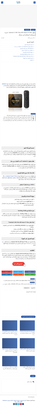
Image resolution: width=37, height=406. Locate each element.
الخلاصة (31, 60)
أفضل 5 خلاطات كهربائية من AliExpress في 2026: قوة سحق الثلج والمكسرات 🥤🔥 (18, 120)
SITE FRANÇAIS (31, 397)
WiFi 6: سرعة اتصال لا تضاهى (27, 50)
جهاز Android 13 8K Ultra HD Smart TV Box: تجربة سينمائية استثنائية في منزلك (27, 333)
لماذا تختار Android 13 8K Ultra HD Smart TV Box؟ (23, 56)
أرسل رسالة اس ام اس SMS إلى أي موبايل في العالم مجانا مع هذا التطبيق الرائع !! (9, 333)
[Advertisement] (18, 16)
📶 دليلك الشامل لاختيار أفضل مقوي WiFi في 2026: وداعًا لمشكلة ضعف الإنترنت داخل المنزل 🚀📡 (18, 117)
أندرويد (33, 29)
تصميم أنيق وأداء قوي (29, 44)
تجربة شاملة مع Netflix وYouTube (26, 54)
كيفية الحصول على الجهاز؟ (28, 58)
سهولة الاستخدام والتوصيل (28, 52)
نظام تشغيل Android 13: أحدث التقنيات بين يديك (23, 46)
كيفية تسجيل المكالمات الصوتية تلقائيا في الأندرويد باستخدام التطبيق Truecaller (9, 351)
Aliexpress (27, 29)
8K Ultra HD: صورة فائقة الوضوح (26, 48)
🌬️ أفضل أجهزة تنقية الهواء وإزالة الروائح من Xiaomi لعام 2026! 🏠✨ (20, 115)
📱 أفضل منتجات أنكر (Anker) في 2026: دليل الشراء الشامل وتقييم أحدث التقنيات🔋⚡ (18, 118)
